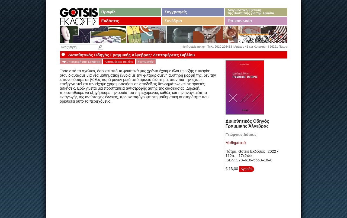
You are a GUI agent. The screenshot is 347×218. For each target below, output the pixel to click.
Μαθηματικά (236, 143)
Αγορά (246, 169)
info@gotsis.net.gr (193, 46)
